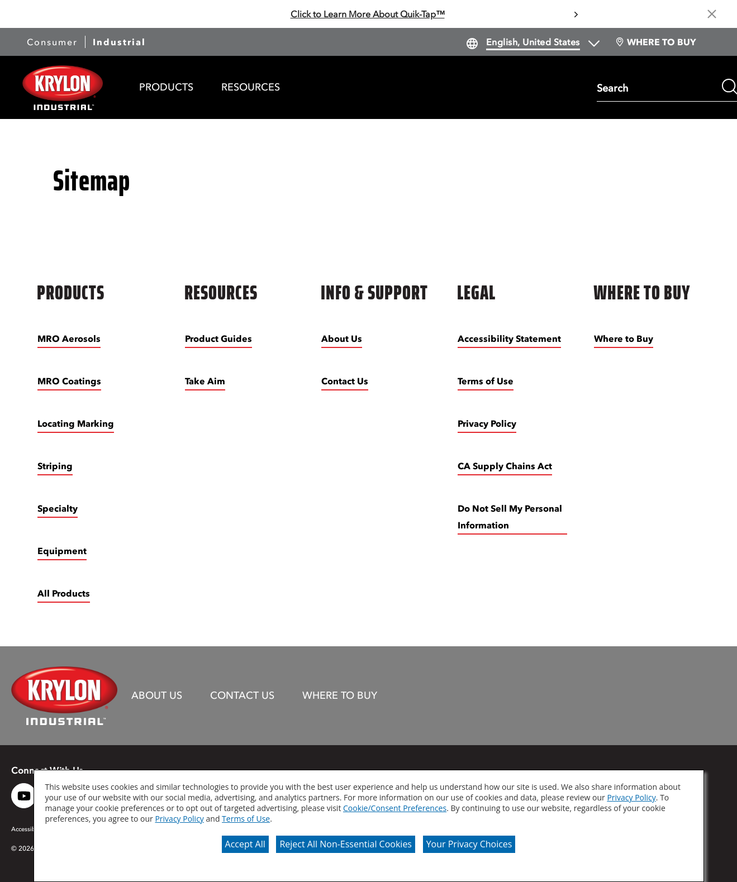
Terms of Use (246, 818)
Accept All (245, 844)
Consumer (52, 41)
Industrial (119, 41)
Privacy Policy (631, 797)
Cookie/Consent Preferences (394, 808)
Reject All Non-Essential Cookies (345, 844)
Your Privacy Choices (469, 844)
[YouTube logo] (23, 795)
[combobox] (656, 87)
